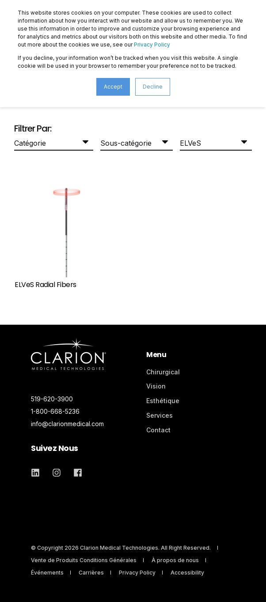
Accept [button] (113, 86)
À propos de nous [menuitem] (175, 560)
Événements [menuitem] (47, 572)
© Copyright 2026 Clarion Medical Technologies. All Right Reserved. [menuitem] (121, 547)
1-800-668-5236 (55, 411)
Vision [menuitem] (156, 386)
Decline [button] (153, 86)
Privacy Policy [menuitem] (137, 572)
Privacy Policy (152, 44)
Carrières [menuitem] (91, 572)
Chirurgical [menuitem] (163, 372)
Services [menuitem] (159, 415)
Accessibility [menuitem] (187, 572)
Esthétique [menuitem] (162, 400)
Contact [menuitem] (158, 430)
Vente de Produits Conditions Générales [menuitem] (84, 560)
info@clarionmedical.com (67, 423)
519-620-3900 (52, 399)
